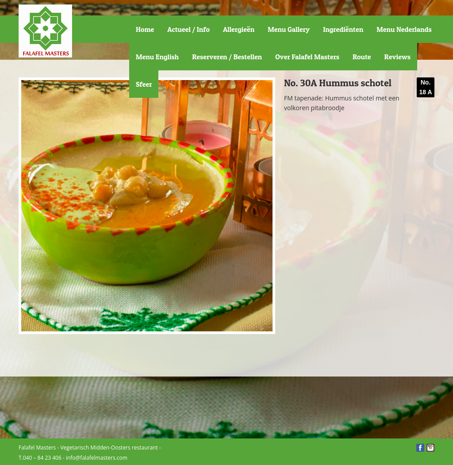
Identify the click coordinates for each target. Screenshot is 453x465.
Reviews (397, 56)
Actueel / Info (188, 29)
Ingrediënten (343, 29)
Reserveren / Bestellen (227, 56)
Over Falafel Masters (307, 56)
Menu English (157, 56)
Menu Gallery (289, 29)
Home (145, 29)
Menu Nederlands (403, 29)
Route (362, 56)
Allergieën (238, 29)
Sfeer (144, 84)
